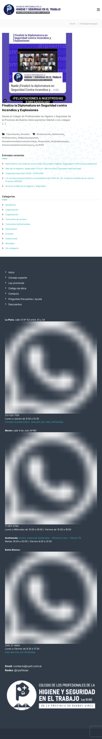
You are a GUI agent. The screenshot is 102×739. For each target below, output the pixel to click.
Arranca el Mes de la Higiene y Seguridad (25, 186)
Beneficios (10, 205)
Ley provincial (16, 282)
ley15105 (39, 145)
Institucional (11, 238)
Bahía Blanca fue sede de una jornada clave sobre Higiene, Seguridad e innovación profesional (51, 163)
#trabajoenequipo (60, 141)
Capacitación (12, 134)
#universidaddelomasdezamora (18, 145)
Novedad (25, 134)
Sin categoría (11, 248)
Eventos (9, 233)
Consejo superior (17, 277)
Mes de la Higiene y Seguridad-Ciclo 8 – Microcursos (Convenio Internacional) (43, 168)
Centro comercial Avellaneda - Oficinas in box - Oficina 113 (50, 537)
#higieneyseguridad (28, 137)
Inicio (11, 272)
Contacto (13, 293)
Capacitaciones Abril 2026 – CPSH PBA (24, 173)
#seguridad (44, 141)
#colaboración (44, 134)
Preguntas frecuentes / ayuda (25, 298)
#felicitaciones (9, 137)
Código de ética (17, 288)
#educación (58, 134)
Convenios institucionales (17, 224)
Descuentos (11, 229)
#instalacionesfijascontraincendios (19, 141)
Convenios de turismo (16, 219)
